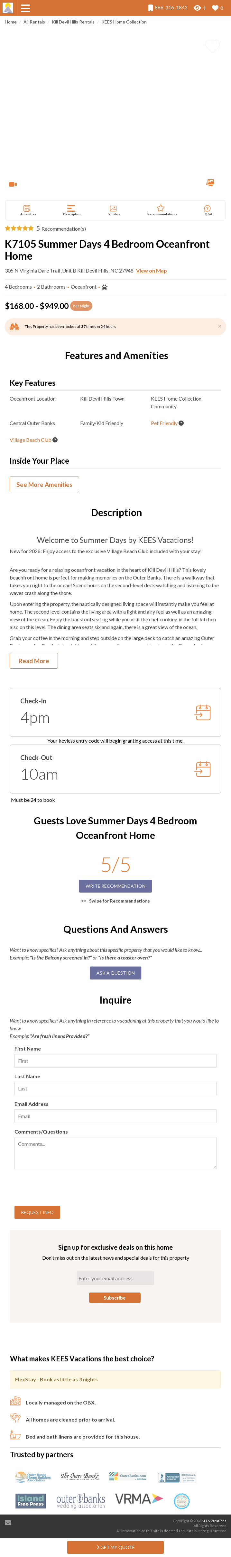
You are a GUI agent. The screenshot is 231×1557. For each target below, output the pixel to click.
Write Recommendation (115, 886)
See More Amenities (44, 484)
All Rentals (34, 21)
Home (11, 21)
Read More (34, 660)
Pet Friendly (164, 423)
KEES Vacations (214, 1521)
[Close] (220, 325)
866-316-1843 (168, 8)
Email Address (31, 1104)
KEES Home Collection (124, 21)
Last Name (27, 1076)
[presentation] (63, 1188)
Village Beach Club (30, 440)
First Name (27, 1048)
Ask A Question (116, 973)
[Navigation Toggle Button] (25, 8)
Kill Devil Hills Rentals (73, 21)
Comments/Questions (41, 1131)
